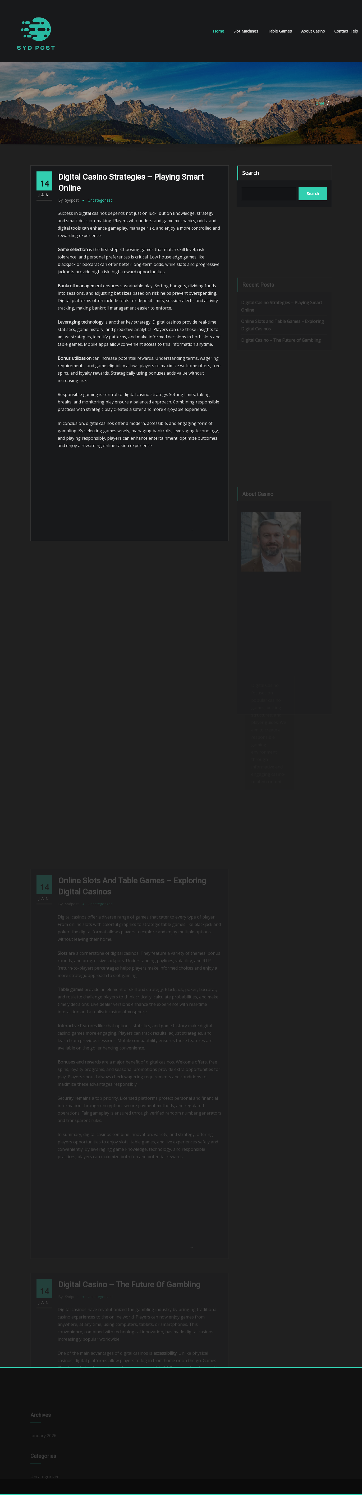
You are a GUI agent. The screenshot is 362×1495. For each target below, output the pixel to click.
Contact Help (346, 31)
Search (250, 172)
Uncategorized (100, 200)
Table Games (280, 31)
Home (218, 31)
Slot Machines (245, 31)
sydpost (68, 200)
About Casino (313, 31)
